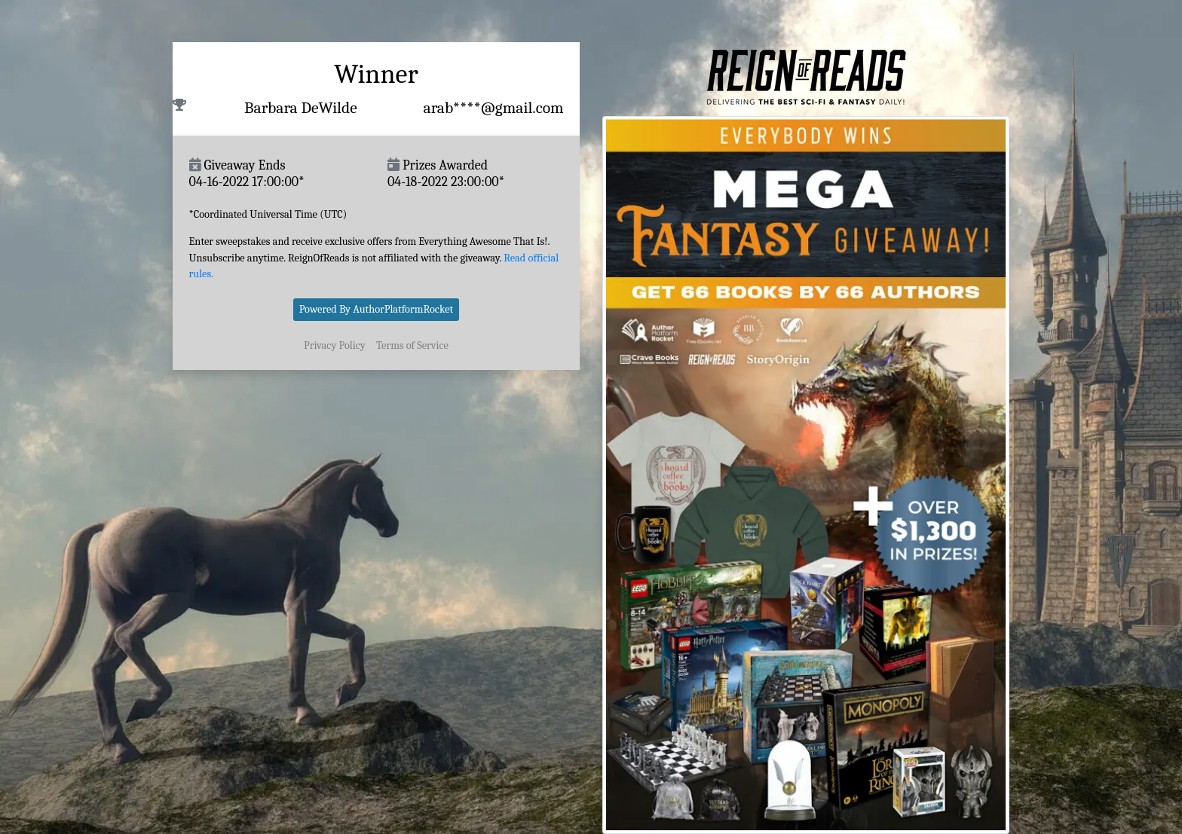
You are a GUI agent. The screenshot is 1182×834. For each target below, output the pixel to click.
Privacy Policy (335, 345)
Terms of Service (412, 345)
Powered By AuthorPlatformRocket (376, 309)
